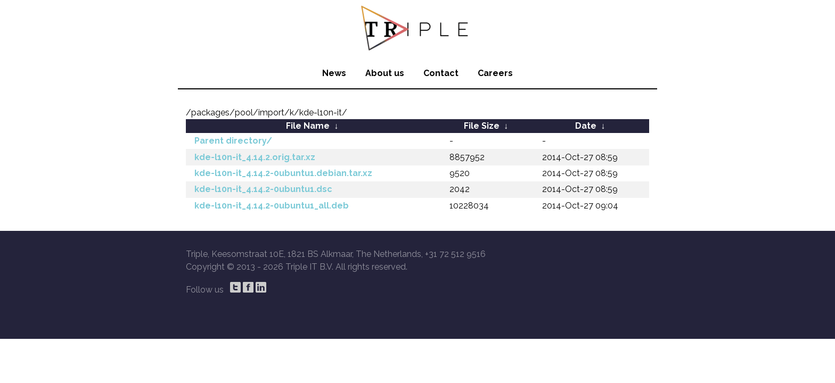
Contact (441, 73)
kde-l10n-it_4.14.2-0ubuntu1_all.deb (271, 206)
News (334, 73)
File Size (482, 126)
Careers (495, 73)
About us (384, 73)
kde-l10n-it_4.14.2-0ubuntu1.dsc (263, 189)
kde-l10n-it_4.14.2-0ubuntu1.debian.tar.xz (283, 173)
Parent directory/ (233, 141)
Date (585, 126)
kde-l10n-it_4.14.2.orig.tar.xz (254, 157)
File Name (308, 126)
